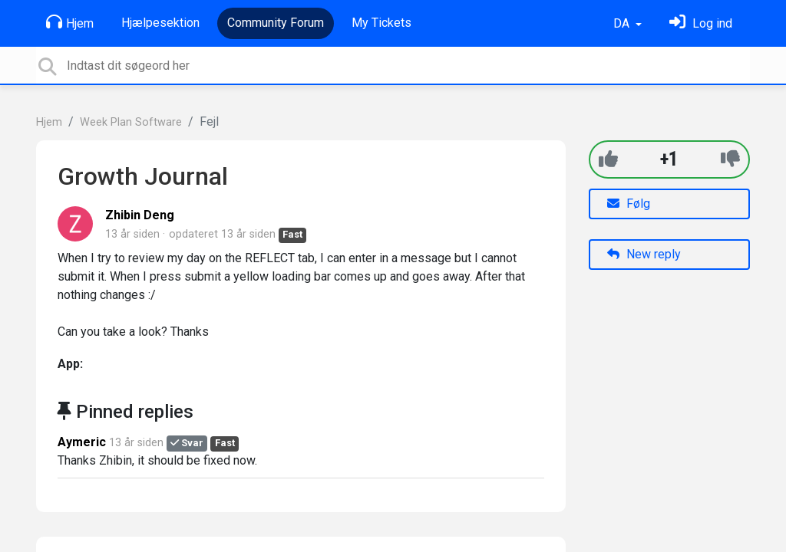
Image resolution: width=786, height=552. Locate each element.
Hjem (70, 22)
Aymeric (82, 442)
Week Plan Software (131, 122)
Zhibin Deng (139, 215)
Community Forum (275, 22)
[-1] (730, 159)
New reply (644, 254)
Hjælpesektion (160, 22)
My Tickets (381, 22)
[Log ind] (700, 23)
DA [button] (622, 23)
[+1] (608, 159)
